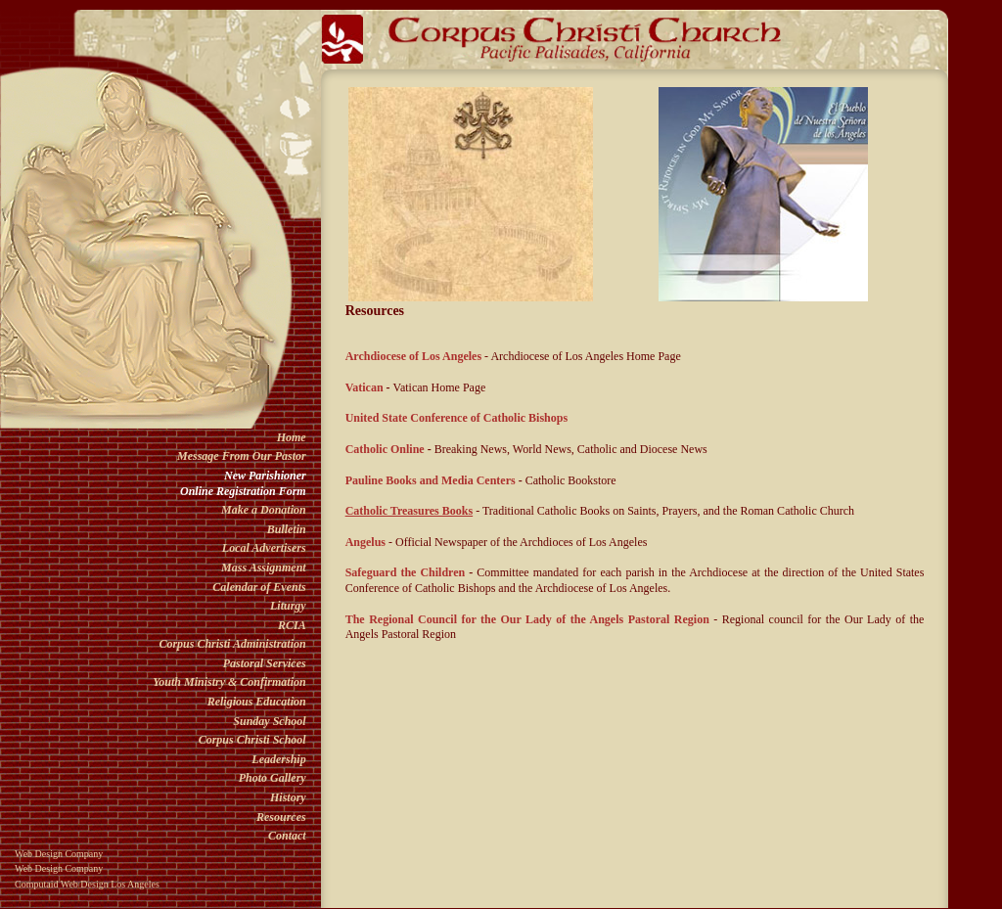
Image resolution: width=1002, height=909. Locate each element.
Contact (287, 835)
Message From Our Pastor (241, 456)
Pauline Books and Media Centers (432, 480)
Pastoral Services (264, 663)
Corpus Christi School (252, 740)
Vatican (364, 387)
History (288, 797)
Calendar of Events (258, 587)
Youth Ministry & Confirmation (229, 682)
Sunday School (269, 721)
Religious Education (256, 701)
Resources (281, 817)
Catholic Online (385, 449)
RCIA (292, 625)
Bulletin (286, 529)
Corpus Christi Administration (232, 644)
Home (291, 437)
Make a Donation (263, 510)
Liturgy (288, 606)
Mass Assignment (263, 567)
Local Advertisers (264, 548)
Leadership (278, 759)
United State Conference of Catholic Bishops (456, 418)
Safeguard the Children (405, 572)
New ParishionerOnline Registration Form (243, 483)
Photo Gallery (272, 778)
